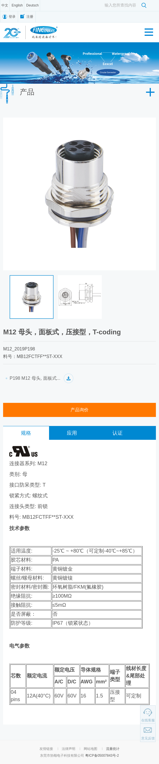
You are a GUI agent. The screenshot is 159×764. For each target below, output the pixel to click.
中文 (4, 5)
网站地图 (90, 749)
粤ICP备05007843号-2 (102, 756)
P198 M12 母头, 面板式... (35, 378)
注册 (29, 17)
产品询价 (79, 409)
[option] (79, 63)
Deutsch (32, 5)
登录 (12, 17)
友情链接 (46, 749)
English (17, 5)
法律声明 (68, 749)
